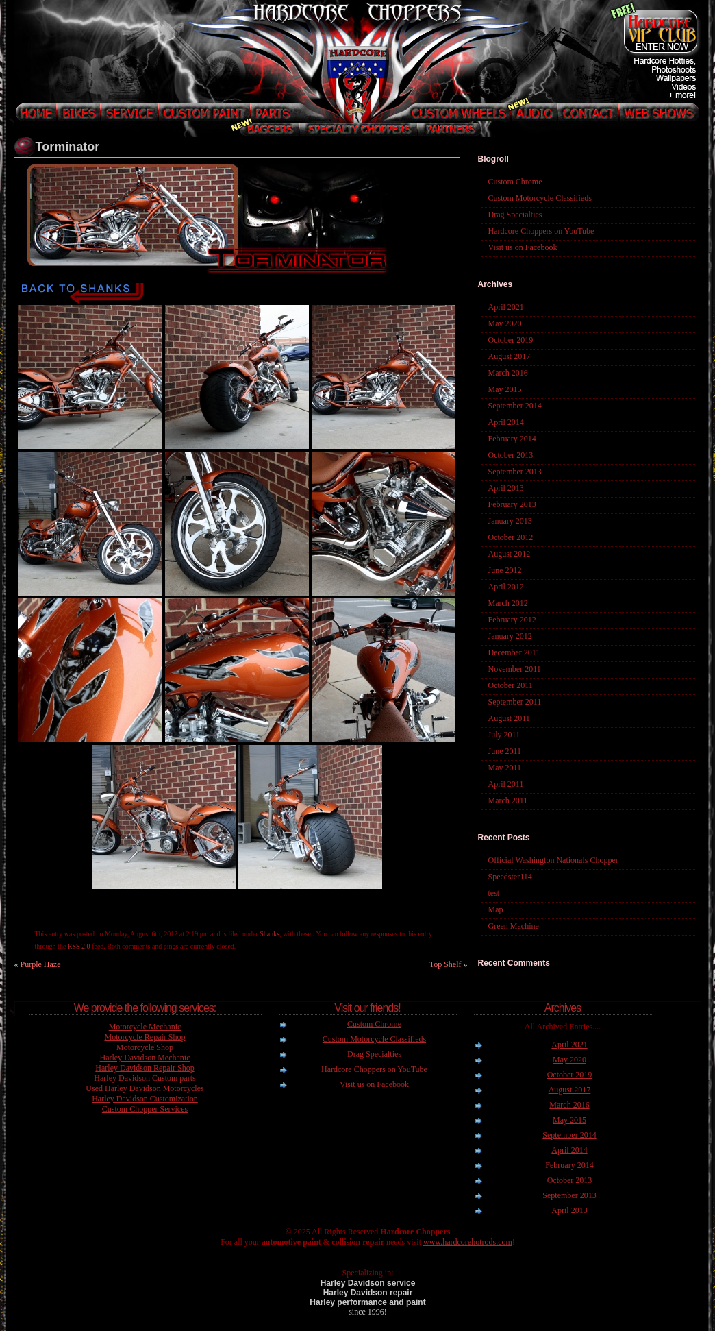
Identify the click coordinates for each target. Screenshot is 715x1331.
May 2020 (505, 323)
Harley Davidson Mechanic (145, 1057)
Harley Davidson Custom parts (144, 1078)
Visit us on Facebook (522, 247)
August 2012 (509, 554)
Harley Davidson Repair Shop (144, 1068)
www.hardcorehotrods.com (467, 1242)
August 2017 (509, 356)
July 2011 (504, 735)
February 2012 (512, 619)
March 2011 (508, 800)
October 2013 (511, 455)
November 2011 (514, 669)
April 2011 (506, 784)
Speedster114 (510, 876)
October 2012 (511, 537)
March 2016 (508, 373)
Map (495, 909)
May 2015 (505, 389)
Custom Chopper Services (145, 1109)
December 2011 (514, 652)
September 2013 (515, 471)
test (494, 893)
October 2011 (510, 685)
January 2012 (510, 636)
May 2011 (505, 767)
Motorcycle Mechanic (145, 1026)
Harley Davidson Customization (145, 1098)
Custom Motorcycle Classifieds (540, 198)
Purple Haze (41, 964)
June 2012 (505, 570)
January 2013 (510, 521)
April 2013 (506, 488)
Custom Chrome (515, 181)
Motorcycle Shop (144, 1047)
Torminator (68, 147)
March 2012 (508, 603)
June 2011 (505, 751)
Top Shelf (445, 964)
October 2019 (511, 340)
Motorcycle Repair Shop (145, 1037)
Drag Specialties (515, 214)
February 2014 (512, 438)
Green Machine (513, 926)
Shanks (269, 934)
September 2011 (515, 702)
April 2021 (506, 307)
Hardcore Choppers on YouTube (541, 231)
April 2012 (506, 586)
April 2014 (506, 422)
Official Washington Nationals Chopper (553, 860)
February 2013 (512, 504)
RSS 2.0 (79, 946)
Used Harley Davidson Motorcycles (144, 1088)
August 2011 (509, 718)
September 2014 (515, 406)
